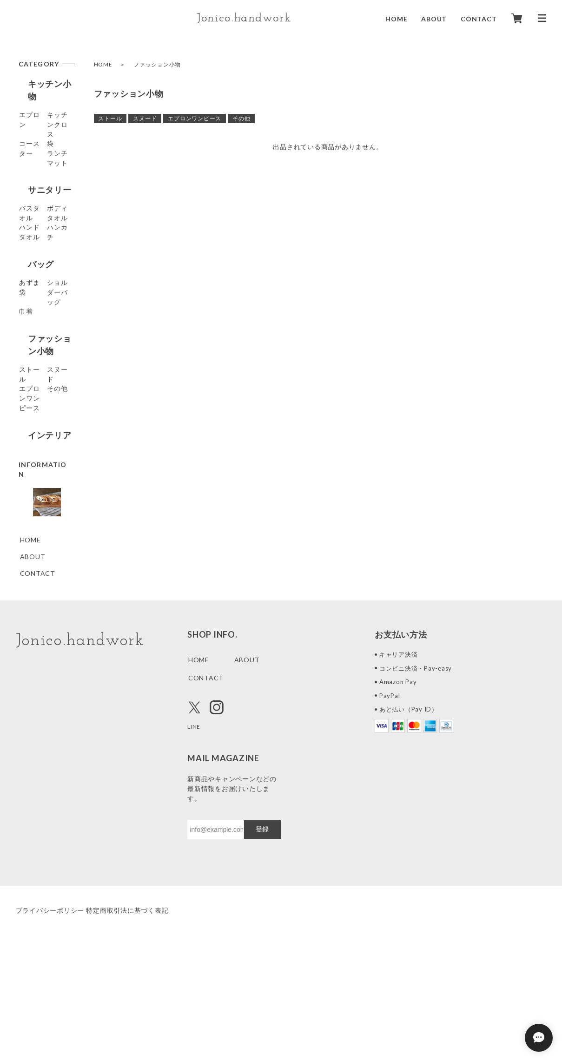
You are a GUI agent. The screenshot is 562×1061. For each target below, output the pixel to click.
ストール (110, 118)
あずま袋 (33, 312)
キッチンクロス (44, 121)
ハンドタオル (40, 250)
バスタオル (37, 217)
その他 (241, 118)
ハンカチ (33, 267)
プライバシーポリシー (50, 1004)
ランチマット (40, 171)
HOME (396, 18)
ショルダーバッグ (44, 334)
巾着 (27, 356)
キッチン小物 (45, 84)
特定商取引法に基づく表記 (141, 1004)
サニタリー (40, 196)
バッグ (32, 292)
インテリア (40, 499)
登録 (262, 922)
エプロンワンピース (194, 118)
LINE (195, 820)
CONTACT (478, 18)
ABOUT (434, 18)
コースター (37, 138)
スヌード (145, 118)
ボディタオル (40, 233)
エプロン (33, 104)
